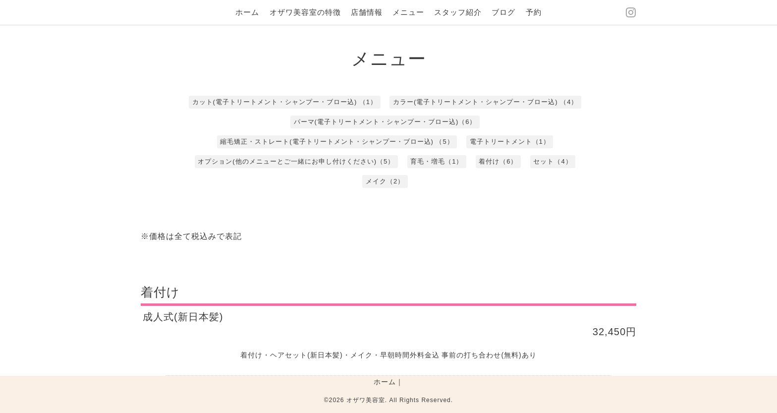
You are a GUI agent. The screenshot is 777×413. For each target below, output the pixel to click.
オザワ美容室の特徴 (305, 12)
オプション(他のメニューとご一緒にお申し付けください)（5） (296, 161)
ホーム (247, 12)
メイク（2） (385, 181)
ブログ (503, 12)
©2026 (335, 400)
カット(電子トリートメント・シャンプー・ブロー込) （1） (285, 102)
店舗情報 (367, 12)
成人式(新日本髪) (183, 316)
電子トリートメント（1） (510, 141)
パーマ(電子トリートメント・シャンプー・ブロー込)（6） (385, 121)
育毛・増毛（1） (436, 161)
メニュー (408, 12)
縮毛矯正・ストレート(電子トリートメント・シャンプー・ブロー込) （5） (337, 141)
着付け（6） (498, 161)
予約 (534, 12)
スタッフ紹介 (458, 12)
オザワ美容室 (365, 400)
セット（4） (552, 161)
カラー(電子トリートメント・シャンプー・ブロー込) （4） (485, 102)
